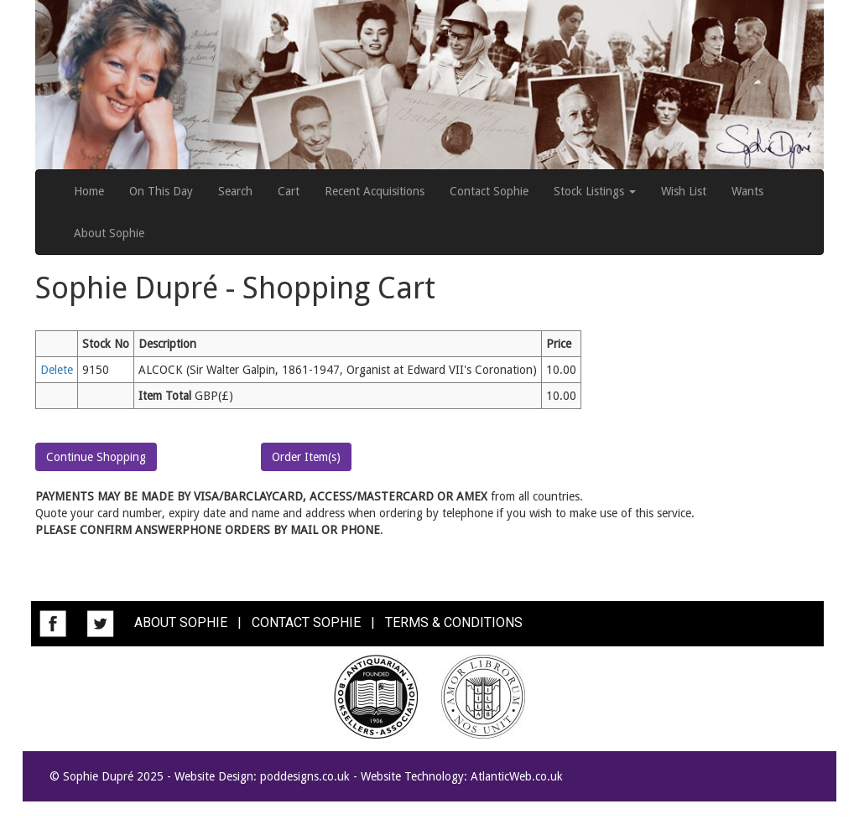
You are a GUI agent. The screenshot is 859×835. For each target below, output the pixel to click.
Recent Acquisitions (374, 191)
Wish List (683, 191)
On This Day (161, 191)
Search (235, 191)
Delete (56, 369)
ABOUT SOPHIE (180, 622)
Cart (288, 191)
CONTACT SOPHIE (306, 622)
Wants (747, 191)
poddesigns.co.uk (305, 776)
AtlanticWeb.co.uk (517, 776)
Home (89, 191)
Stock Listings (595, 191)
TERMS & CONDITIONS (454, 622)
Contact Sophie (489, 191)
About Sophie (109, 233)
